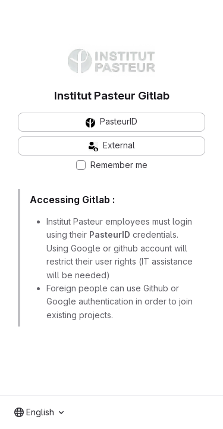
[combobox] (39, 412)
